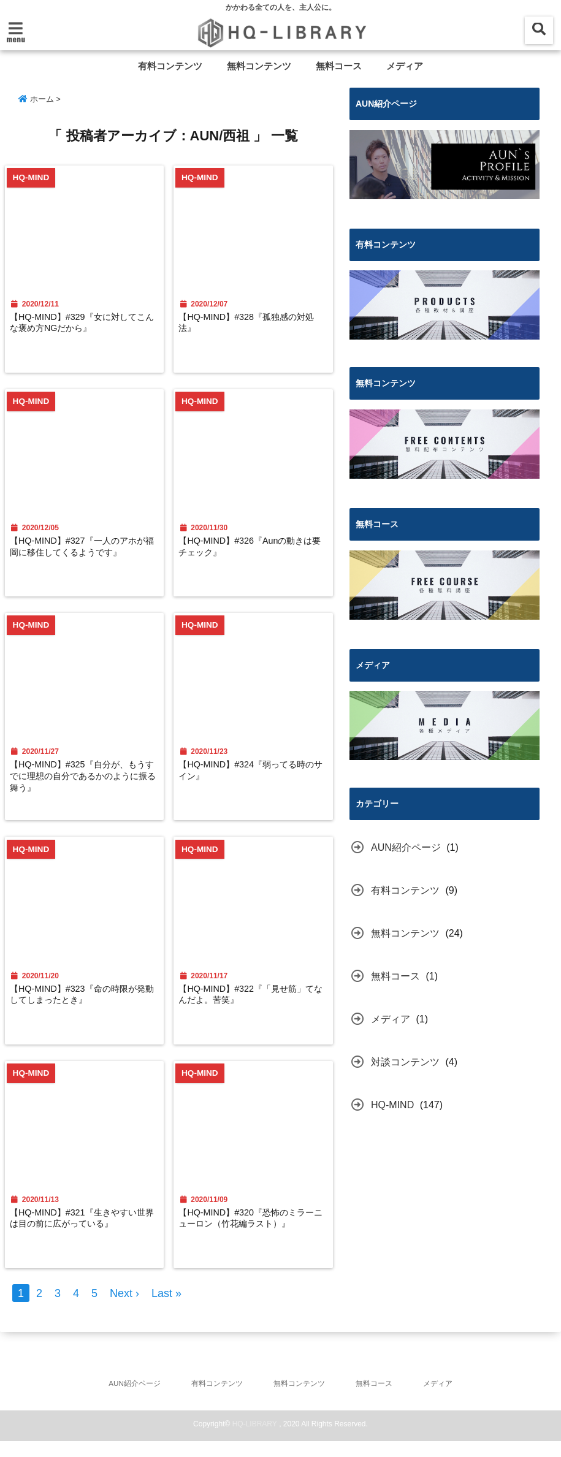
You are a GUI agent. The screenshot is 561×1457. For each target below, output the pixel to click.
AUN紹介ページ (406, 847)
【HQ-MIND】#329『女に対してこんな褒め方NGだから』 (84, 323)
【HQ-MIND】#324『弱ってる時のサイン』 (254, 776)
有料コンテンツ (170, 66)
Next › (124, 1308)
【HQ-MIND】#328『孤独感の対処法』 (254, 323)
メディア (404, 66)
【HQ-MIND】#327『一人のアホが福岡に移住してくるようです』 (84, 556)
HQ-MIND (392, 1104)
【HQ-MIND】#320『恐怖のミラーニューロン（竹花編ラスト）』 (254, 1236)
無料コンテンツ (259, 66)
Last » (166, 1308)
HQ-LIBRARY (254, 1440)
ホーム (36, 99)
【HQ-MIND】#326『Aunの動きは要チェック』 (253, 549)
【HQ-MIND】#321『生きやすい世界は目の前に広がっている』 (84, 1230)
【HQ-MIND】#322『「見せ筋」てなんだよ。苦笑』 (254, 1003)
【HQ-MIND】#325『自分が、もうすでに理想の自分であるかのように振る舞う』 (84, 782)
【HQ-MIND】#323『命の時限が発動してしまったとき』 (84, 1003)
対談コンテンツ (405, 1061)
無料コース (339, 66)
